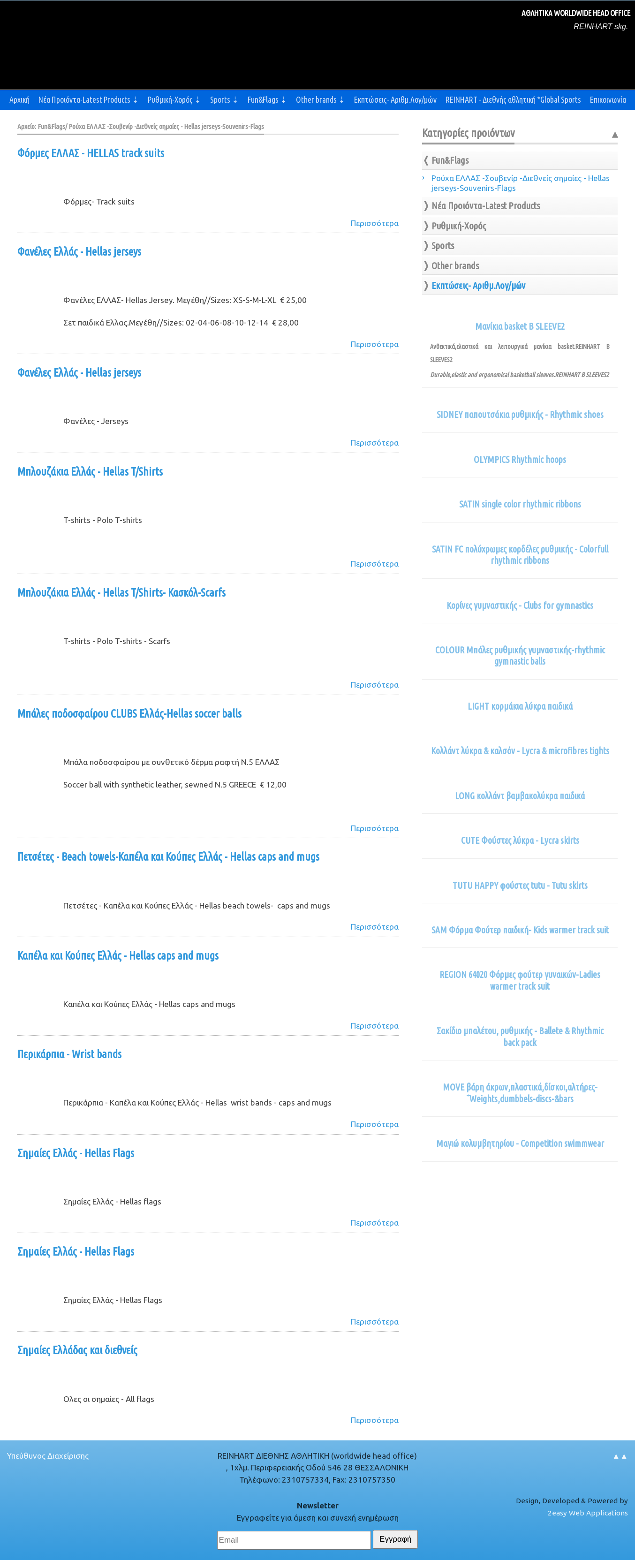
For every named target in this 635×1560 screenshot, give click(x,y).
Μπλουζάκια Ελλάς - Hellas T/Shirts (90, 471)
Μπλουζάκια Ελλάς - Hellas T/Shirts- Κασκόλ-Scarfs (121, 592)
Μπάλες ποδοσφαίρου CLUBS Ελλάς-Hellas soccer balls (129, 713)
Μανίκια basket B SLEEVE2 (520, 326)
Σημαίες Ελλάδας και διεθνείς (77, 1350)
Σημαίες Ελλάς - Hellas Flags (75, 1153)
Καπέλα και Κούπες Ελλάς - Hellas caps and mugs (118, 955)
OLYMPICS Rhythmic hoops (520, 459)
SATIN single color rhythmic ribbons (520, 504)
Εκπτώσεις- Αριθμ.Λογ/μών (395, 99)
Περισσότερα (375, 223)
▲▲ (620, 1455)
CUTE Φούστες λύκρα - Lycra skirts (520, 840)
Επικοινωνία (608, 99)
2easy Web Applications (588, 1513)
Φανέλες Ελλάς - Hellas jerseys (79, 251)
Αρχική (19, 99)
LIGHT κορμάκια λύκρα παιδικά (520, 706)
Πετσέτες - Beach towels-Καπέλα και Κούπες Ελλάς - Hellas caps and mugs (168, 856)
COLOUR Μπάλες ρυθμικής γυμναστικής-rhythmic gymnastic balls (520, 655)
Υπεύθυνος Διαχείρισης (48, 1455)
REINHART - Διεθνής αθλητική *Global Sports (513, 99)
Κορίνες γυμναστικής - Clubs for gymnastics (519, 605)
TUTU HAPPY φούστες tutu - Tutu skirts (520, 885)
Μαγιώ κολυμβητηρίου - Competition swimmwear (520, 1143)
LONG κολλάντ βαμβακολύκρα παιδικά (520, 796)
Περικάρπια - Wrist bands (69, 1054)
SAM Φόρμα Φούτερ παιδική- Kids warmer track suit (520, 930)
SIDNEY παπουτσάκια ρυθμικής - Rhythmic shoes (520, 414)
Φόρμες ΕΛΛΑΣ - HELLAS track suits (90, 153)
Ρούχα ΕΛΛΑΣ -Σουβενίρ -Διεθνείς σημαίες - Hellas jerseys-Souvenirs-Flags (520, 183)
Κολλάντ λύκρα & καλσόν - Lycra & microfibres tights (520, 751)
